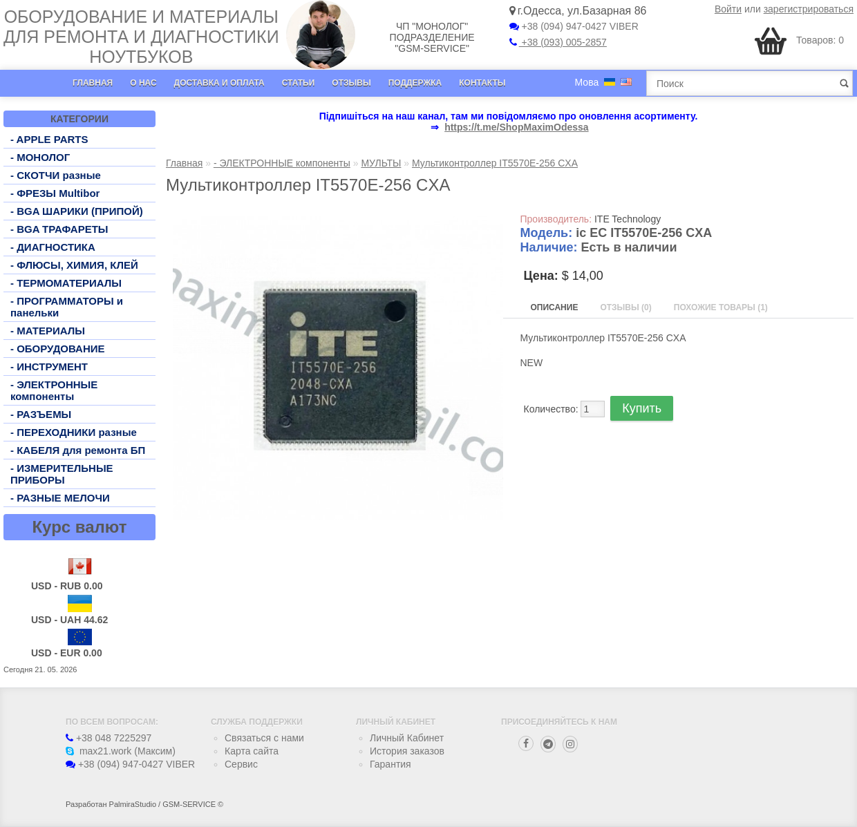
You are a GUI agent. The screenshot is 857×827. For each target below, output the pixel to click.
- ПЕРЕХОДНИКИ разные (73, 432)
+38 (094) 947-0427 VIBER (574, 26)
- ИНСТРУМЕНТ (49, 366)
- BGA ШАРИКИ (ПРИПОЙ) (76, 211)
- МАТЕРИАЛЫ (47, 330)
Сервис (241, 764)
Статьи (298, 83)
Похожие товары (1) (721, 307)
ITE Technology (627, 219)
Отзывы (351, 83)
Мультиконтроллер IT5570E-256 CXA (495, 163)
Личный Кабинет (407, 737)
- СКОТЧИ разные (55, 175)
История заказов (407, 751)
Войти (728, 9)
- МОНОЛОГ (40, 157)
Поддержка (415, 83)
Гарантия (390, 764)
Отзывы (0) (625, 307)
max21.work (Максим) (121, 751)
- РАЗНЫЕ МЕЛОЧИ (60, 498)
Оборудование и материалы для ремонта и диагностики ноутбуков (141, 36)
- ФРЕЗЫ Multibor (55, 193)
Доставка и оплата (219, 83)
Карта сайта (252, 751)
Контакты (482, 83)
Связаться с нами (264, 737)
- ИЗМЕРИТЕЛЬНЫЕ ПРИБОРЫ (61, 474)
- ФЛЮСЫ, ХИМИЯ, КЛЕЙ (74, 265)
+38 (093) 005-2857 (558, 42)
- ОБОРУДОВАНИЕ (57, 348)
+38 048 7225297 (108, 737)
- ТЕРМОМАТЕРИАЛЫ (66, 283)
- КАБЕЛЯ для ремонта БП (77, 450)
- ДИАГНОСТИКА (52, 247)
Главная (93, 83)
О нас (143, 83)
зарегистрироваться (809, 9)
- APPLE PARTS (49, 139)
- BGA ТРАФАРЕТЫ (59, 229)
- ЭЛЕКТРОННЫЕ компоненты (53, 390)
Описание (554, 307)
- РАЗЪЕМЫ (40, 414)
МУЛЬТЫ (381, 163)
